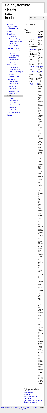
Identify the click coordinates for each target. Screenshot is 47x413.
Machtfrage (13, 86)
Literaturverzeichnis (15, 105)
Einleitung (10, 31)
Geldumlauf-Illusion (15, 46)
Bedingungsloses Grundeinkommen (15, 68)
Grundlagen (11, 34)
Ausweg (11, 98)
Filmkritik (12, 53)
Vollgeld (11, 74)
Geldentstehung (14, 39)
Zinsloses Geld (14, 77)
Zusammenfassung (15, 112)
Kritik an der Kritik (13, 48)
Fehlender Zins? (14, 51)
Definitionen (13, 36)
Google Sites (23, 409)
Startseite (10, 24)
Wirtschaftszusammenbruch (16, 110)
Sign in (3, 407)
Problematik (11, 79)
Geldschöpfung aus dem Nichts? (15, 42)
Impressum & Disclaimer (13, 101)
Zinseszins (12, 62)
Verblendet (12, 107)
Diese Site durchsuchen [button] (38, 18)
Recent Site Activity (13, 407)
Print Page (34, 407)
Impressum (34, 84)
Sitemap (10, 115)
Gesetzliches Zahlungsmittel (14, 83)
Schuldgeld (12, 89)
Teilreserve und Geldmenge (14, 92)
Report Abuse (25, 407)
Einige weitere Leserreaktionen (12, 28)
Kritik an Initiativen (13, 65)
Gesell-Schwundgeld (16, 72)
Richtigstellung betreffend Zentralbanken (14, 58)
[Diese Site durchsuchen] (35, 14)
